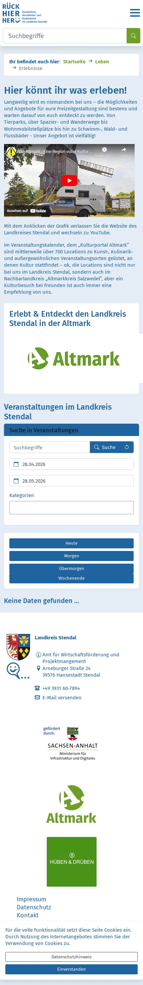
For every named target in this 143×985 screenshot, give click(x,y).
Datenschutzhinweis (71, 957)
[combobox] (71, 507)
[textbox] (23, 507)
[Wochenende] (71, 578)
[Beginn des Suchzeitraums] (71, 464)
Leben (102, 61)
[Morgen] (71, 556)
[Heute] (71, 543)
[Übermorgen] (71, 569)
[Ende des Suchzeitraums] (71, 480)
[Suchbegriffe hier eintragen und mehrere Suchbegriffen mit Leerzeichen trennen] (49, 447)
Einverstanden (71, 969)
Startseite (74, 61)
